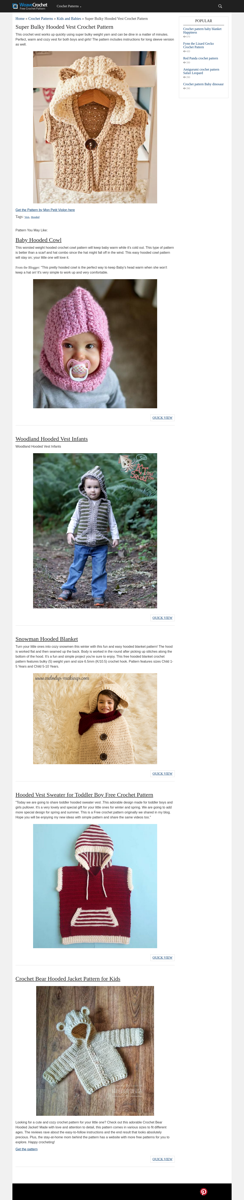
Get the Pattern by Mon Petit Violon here (45, 210)
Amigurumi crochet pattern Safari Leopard (201, 71)
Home (20, 19)
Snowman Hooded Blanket (47, 639)
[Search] (220, 6)
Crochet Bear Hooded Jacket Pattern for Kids (68, 978)
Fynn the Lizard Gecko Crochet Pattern (198, 45)
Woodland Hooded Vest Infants (52, 439)
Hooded (35, 217)
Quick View (162, 417)
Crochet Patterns (68, 6)
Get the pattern (27, 1149)
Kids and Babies (69, 19)
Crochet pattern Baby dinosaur (203, 84)
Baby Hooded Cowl (38, 240)
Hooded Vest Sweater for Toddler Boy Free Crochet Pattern (84, 795)
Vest (26, 217)
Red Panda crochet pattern (200, 58)
